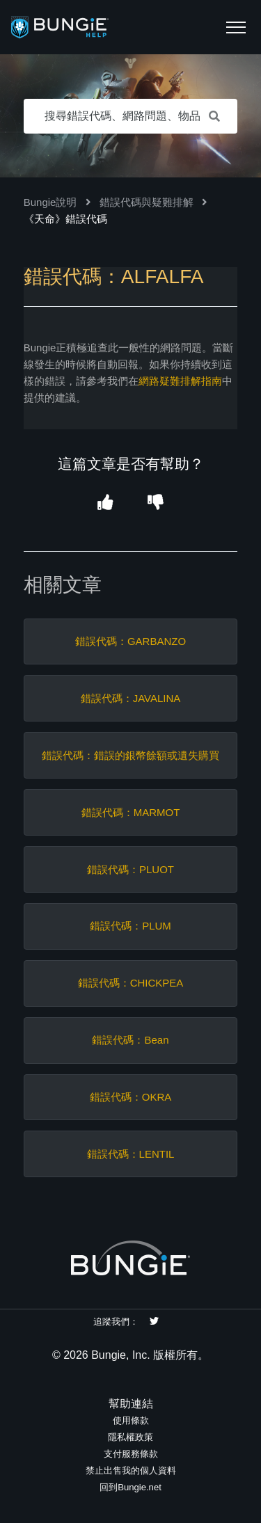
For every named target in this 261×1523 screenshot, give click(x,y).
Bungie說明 (50, 202)
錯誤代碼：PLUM (130, 926)
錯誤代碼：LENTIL (131, 1154)
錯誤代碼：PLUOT (130, 869)
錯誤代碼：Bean (130, 1040)
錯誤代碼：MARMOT (130, 812)
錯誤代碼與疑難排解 (146, 202)
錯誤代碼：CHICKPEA (131, 983)
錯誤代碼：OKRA (131, 1097)
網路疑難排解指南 (180, 381)
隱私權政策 (130, 1437)
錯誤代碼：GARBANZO (130, 641)
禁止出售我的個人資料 (131, 1470)
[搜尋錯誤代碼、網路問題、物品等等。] (131, 116)
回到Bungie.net (130, 1487)
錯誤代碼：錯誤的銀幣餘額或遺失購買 (130, 755)
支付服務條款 (131, 1454)
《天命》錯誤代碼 (65, 219)
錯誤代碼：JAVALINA (131, 698)
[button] (236, 27)
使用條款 (131, 1420)
